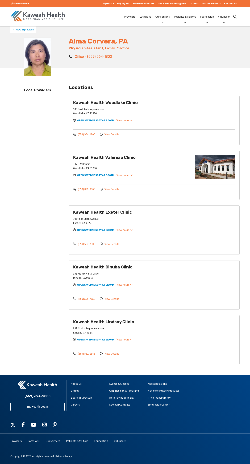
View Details (109, 134)
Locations (145, 14)
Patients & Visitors (185, 14)
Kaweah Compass (119, 405)
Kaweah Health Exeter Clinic (102, 212)
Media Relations (157, 384)
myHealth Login (37, 406)
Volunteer (224, 14)
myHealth (108, 3)
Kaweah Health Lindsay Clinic (103, 321)
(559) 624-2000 (19, 3)
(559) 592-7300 (84, 244)
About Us (76, 384)
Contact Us (230, 3)
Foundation (207, 14)
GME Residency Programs (172, 3)
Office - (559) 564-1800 (90, 56)
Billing (75, 391)
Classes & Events (211, 3)
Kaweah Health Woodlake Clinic (105, 102)
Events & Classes (119, 384)
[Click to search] (235, 16)
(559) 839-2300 (84, 189)
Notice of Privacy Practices (163, 391)
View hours (124, 120)
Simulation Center (159, 405)
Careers (194, 3)
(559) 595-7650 (84, 299)
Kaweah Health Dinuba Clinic (102, 267)
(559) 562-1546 (84, 354)
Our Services (162, 14)
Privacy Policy (63, 456)
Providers (129, 14)
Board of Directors (143, 3)
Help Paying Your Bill (121, 398)
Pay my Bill (123, 3)
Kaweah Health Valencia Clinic (104, 157)
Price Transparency (159, 398)
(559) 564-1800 (84, 134)
